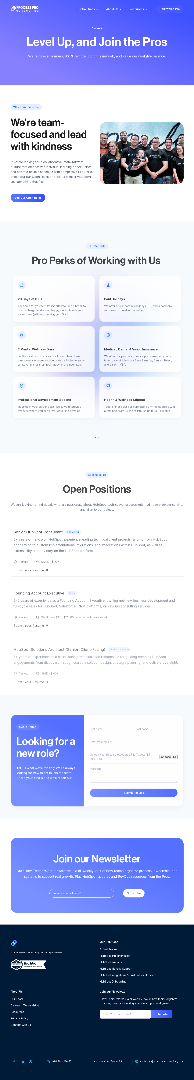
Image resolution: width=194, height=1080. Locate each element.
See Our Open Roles (27, 197)
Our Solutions (86, 9)
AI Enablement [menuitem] (108, 949)
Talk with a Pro (170, 8)
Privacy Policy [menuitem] (19, 1018)
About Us (112, 9)
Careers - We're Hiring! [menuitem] (25, 1005)
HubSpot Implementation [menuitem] (115, 955)
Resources (137, 9)
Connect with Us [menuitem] (21, 1024)
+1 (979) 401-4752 (62, 1061)
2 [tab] (98, 449)
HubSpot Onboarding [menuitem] (113, 981)
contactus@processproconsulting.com (162, 1061)
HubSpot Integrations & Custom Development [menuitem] (128, 975)
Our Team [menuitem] (17, 999)
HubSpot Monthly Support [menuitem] (116, 968)
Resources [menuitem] (17, 1011)
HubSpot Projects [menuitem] (111, 962)
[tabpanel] (97, 361)
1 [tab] (95, 449)
